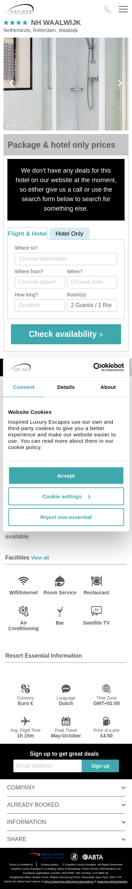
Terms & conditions (21, 864)
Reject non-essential (66, 517)
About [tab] (108, 387)
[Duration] (40, 305)
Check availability (66, 334)
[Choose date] (92, 282)
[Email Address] (47, 766)
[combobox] (66, 259)
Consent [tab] (23, 387)
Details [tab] (66, 387)
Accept (66, 476)
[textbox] (69, 259)
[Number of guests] (92, 305)
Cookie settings (66, 496)
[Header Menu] (123, 9)
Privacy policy (49, 864)
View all (40, 558)
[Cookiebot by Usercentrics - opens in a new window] (94, 367)
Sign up (100, 766)
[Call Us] (108, 9)
